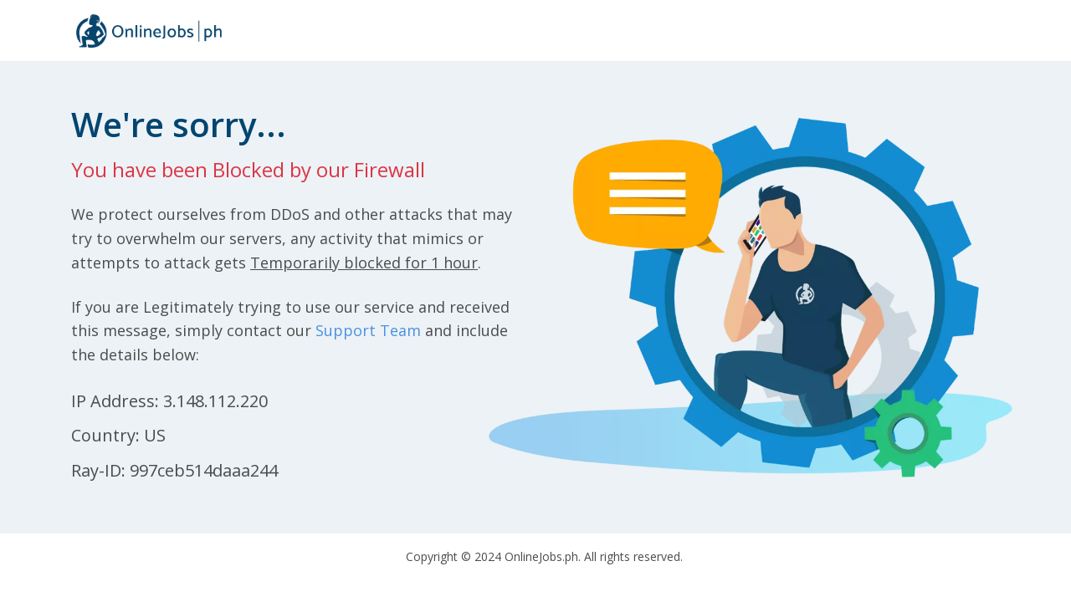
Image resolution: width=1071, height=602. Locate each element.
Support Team (368, 330)
